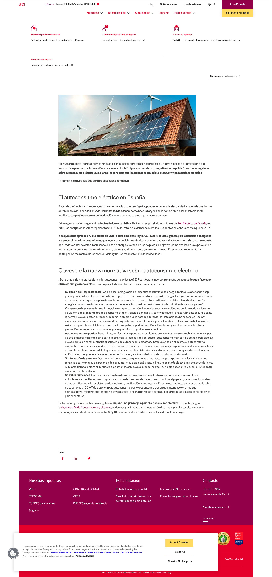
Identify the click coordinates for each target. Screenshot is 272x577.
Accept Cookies (179, 542)
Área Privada (237, 4)
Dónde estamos (192, 4)
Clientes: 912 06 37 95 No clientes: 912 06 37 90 (75, 4)
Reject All (179, 552)
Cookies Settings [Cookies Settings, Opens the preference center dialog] (178, 561)
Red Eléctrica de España (191, 223)
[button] (13, 553)
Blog (150, 4)
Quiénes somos (168, 4)
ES (211, 4)
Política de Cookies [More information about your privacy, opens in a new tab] (84, 556)
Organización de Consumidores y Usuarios (86, 407)
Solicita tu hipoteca (237, 13)
